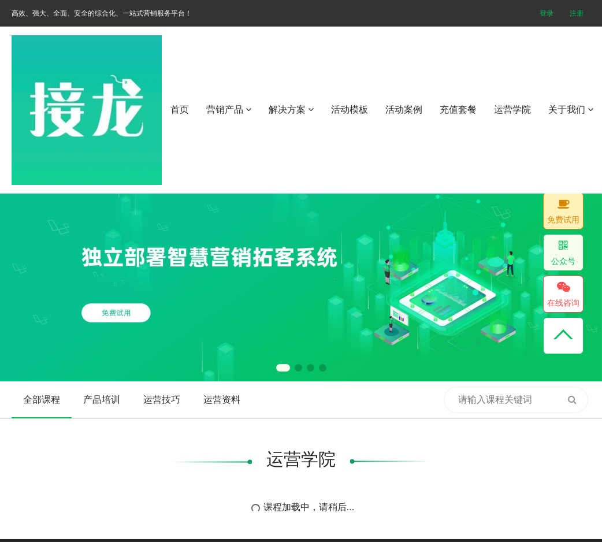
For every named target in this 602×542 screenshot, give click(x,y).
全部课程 (41, 399)
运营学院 (512, 109)
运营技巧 (161, 399)
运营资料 (221, 399)
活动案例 (403, 109)
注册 (577, 13)
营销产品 (228, 109)
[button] (283, 368)
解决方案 (291, 109)
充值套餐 (458, 109)
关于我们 (570, 109)
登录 (546, 13)
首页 (179, 109)
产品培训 (101, 399)
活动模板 (349, 109)
